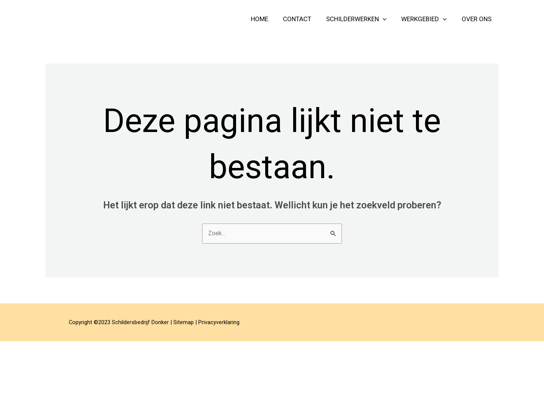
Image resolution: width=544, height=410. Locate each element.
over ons (477, 19)
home (268, 19)
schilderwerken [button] (361, 19)
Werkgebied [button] (427, 19)
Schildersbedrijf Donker (114, 18)
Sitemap (183, 323)
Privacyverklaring (219, 323)
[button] (387, 19)
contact (304, 19)
